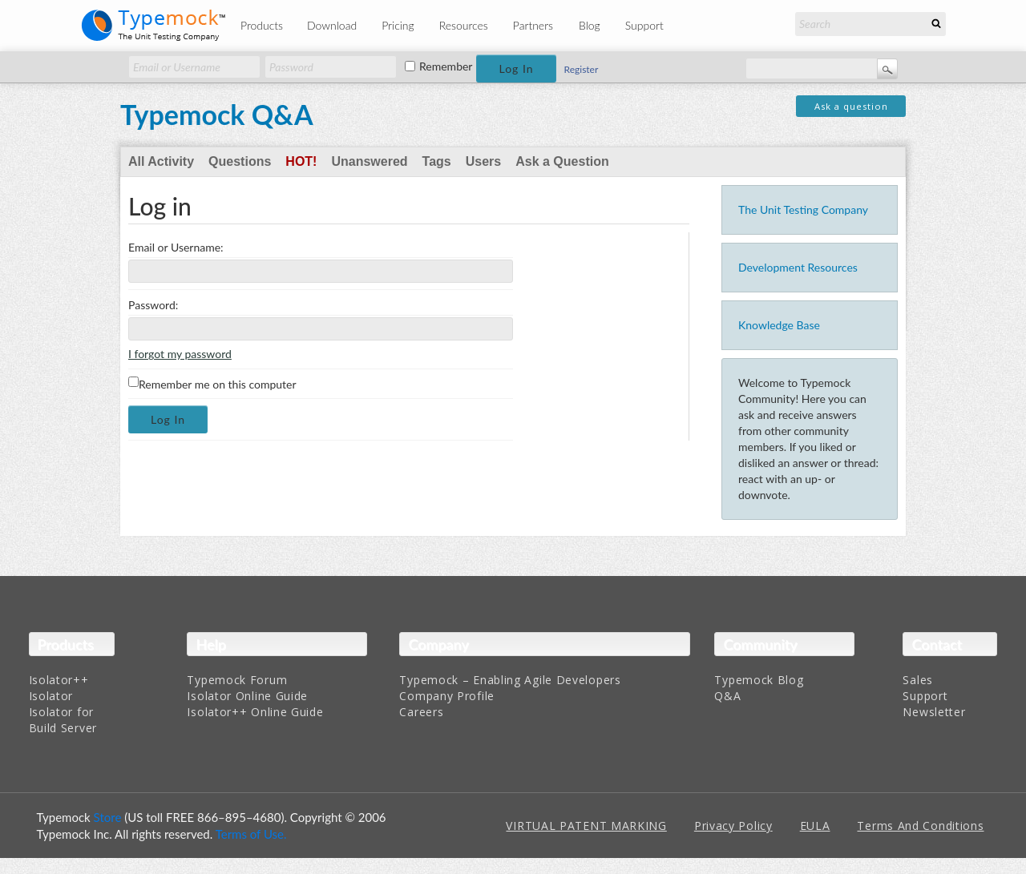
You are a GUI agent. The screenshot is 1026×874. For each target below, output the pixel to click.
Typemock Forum (237, 679)
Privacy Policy (733, 825)
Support (644, 25)
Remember (445, 66)
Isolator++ (59, 679)
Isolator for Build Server (63, 719)
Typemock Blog (758, 679)
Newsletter (934, 711)
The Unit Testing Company (803, 209)
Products (261, 25)
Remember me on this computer (212, 384)
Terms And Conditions (920, 825)
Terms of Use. (251, 834)
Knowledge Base (779, 325)
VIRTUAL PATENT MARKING (586, 825)
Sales (918, 679)
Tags (436, 161)
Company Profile (447, 695)
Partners (533, 25)
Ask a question (851, 106)
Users (483, 161)
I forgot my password (180, 353)
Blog (589, 25)
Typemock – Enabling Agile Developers (509, 679)
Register (581, 69)
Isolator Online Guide (247, 695)
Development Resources (798, 267)
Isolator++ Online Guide (255, 711)
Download (332, 25)
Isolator (51, 695)
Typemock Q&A (216, 114)
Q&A (727, 695)
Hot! (301, 161)
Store (108, 817)
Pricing (398, 25)
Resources (463, 25)
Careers (421, 711)
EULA (815, 825)
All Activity (161, 161)
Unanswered (369, 161)
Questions (239, 161)
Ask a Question (561, 161)
